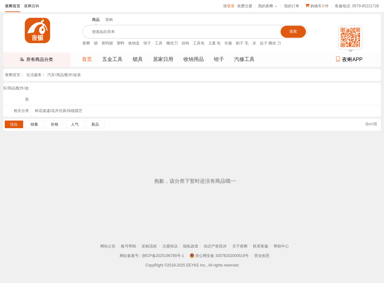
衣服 (228, 43)
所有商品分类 (39, 59)
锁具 (138, 59)
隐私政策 (190, 246)
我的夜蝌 (265, 6)
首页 (87, 59)
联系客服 (260, 246)
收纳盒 (134, 43)
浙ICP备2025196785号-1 (163, 255)
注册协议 (170, 246)
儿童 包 (214, 43)
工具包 (198, 43)
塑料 (120, 43)
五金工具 (112, 59)
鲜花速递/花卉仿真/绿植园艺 (59, 111)
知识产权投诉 (215, 246)
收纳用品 (193, 59)
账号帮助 (128, 246)
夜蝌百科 (31, 6)
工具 (158, 43)
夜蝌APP (348, 59)
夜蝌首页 (12, 6)
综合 (14, 124)
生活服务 (34, 75)
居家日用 (163, 59)
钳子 (147, 43)
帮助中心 (281, 246)
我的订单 (291, 6)
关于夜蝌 (240, 246)
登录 (231, 6)
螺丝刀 (172, 43)
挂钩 (185, 43)
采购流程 (149, 246)
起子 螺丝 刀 (270, 43)
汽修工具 (244, 59)
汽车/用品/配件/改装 (64, 75)
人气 (75, 124)
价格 (54, 124)
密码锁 (107, 43)
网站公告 (108, 246)
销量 (34, 124)
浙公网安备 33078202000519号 (222, 255)
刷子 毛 (242, 43)
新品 (95, 124)
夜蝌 (86, 43)
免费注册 (244, 6)
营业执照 (261, 255)
